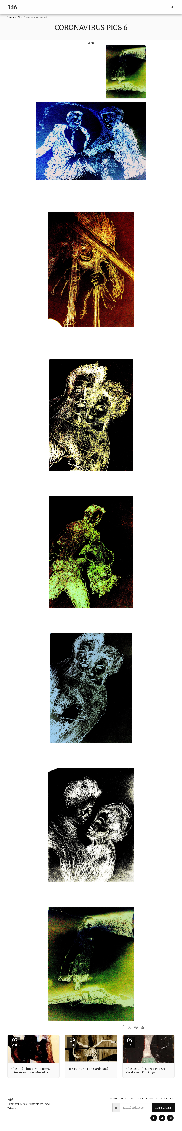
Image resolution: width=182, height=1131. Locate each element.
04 (129, 1041)
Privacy (11, 1108)
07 (14, 1041)
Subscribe (163, 1107)
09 (72, 1041)
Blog (20, 17)
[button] (171, 7)
